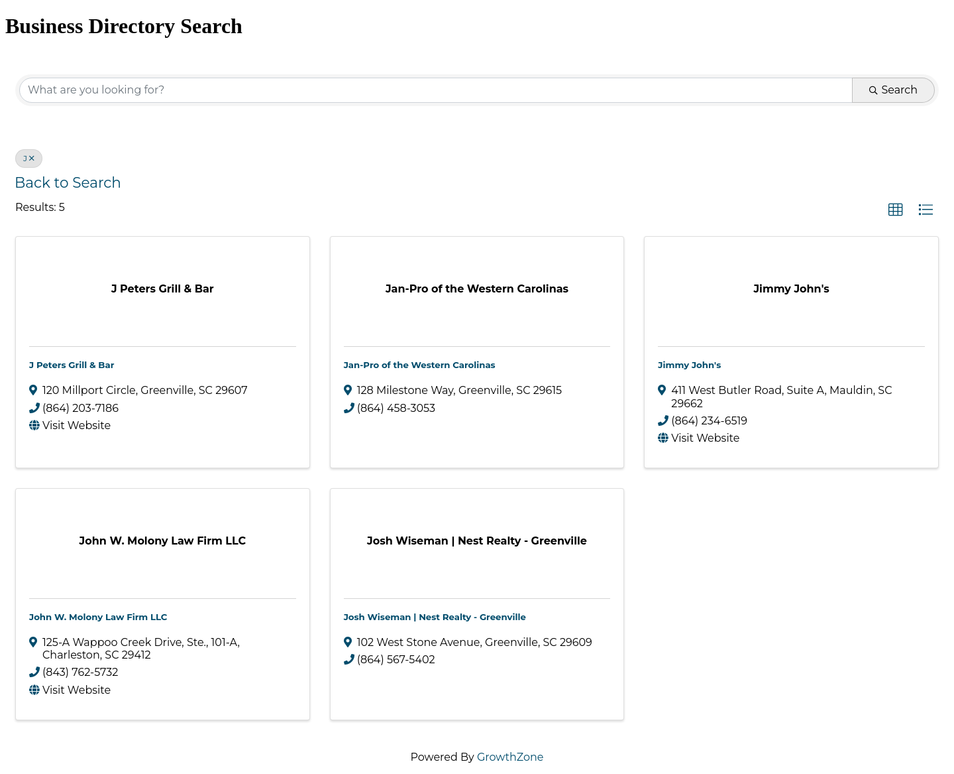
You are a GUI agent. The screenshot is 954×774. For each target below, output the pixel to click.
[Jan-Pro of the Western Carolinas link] (477, 289)
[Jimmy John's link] (791, 289)
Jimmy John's (689, 364)
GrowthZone (510, 757)
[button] (895, 210)
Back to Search (68, 182)
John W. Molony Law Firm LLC (98, 617)
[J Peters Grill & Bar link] (162, 289)
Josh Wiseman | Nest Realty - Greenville (435, 617)
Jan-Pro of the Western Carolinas (420, 364)
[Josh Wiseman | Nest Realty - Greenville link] (477, 541)
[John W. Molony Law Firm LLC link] (163, 541)
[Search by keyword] (436, 90)
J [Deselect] (28, 158)
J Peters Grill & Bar (71, 364)
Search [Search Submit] (893, 90)
